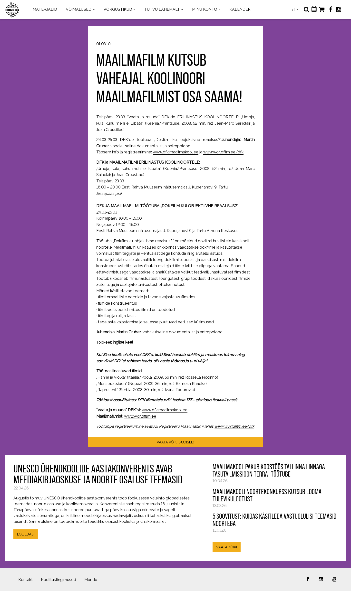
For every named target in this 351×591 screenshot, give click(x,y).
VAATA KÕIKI (226, 547)
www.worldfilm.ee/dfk (223, 152)
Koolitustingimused (58, 579)
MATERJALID (45, 9)
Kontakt (25, 579)
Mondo (90, 579)
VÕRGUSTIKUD (118, 9)
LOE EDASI (25, 534)
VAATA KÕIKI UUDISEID (175, 442)
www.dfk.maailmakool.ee (175, 152)
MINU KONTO (204, 9)
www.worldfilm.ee (140, 416)
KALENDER (240, 9)
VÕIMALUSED (78, 9)
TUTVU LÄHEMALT (162, 9)
